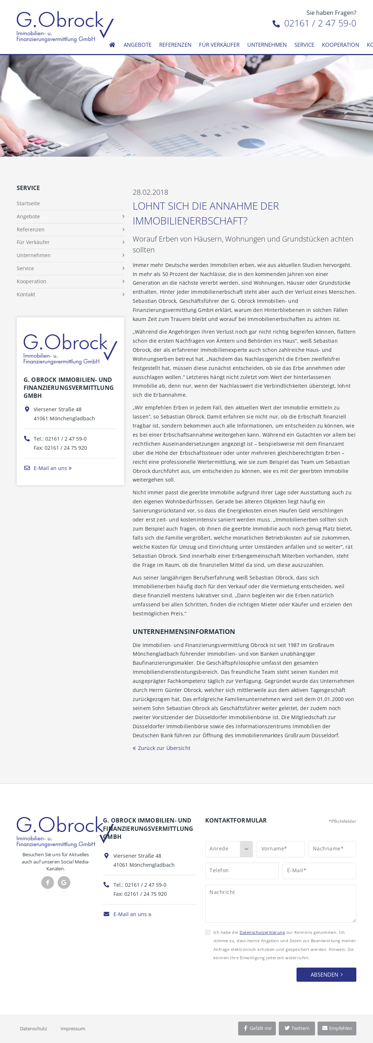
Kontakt (26, 294)
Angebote (138, 44)
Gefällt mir (257, 1028)
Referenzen (175, 44)
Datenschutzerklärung (262, 932)
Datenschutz (33, 1028)
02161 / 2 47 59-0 (314, 23)
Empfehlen (337, 1028)
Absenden (324, 974)
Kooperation (340, 44)
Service (304, 44)
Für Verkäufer (219, 44)
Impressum (73, 1028)
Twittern (297, 1028)
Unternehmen (267, 44)
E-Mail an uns (45, 468)
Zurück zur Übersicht (164, 748)
